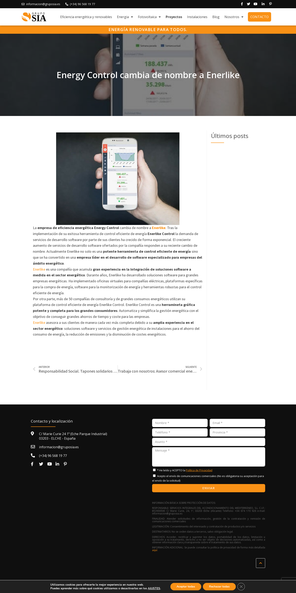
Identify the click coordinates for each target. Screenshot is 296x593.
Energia (125, 17)
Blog (216, 17)
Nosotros (233, 17)
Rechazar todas (219, 586)
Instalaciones (197, 17)
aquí (154, 550)
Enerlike (39, 269)
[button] (260, 563)
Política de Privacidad (199, 470)
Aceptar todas (186, 586)
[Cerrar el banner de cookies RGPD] (241, 586)
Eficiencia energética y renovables (86, 17)
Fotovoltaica (149, 17)
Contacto (259, 17)
